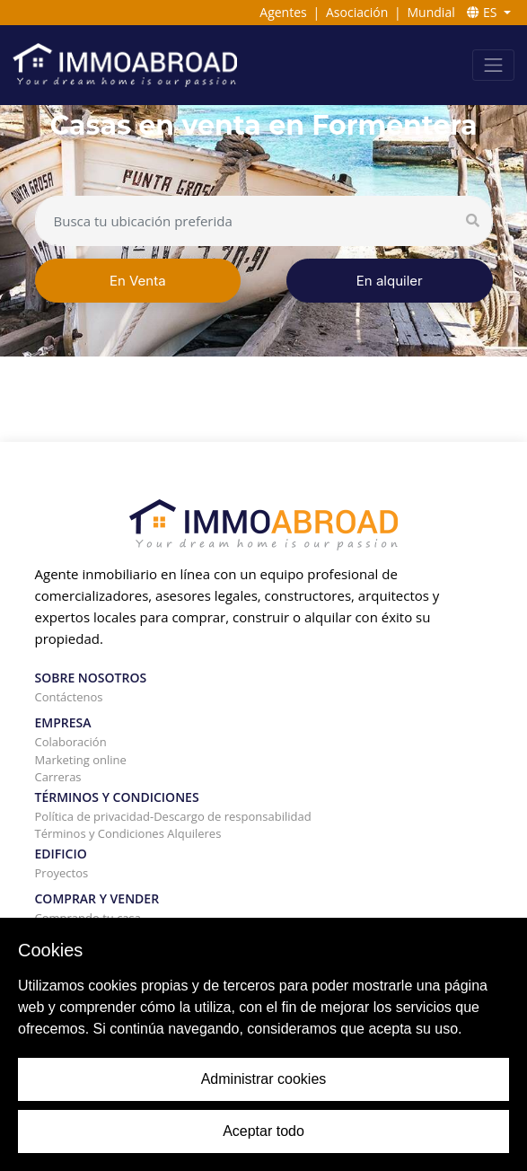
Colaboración (71, 742)
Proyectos (62, 873)
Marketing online (81, 760)
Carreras (58, 777)
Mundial (431, 12)
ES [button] (483, 12)
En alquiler (389, 280)
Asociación (357, 12)
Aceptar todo (263, 1131)
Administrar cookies (264, 1079)
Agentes (282, 12)
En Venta (138, 280)
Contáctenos (69, 697)
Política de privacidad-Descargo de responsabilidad (173, 816)
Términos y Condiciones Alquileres (128, 833)
